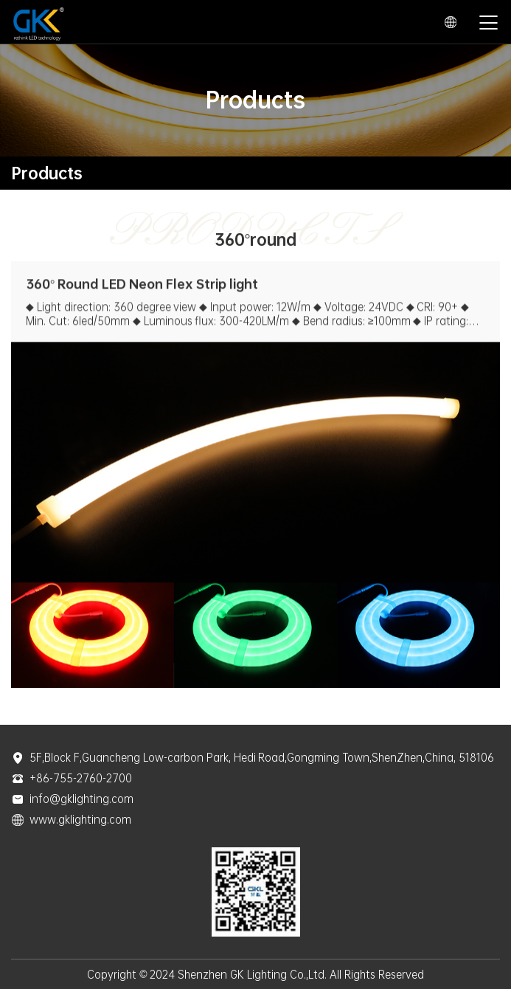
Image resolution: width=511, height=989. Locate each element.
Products (47, 172)
